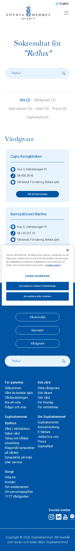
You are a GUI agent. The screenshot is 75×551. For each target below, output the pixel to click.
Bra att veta (13, 402)
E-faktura (44, 432)
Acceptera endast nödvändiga (37, 285)
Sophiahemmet (48, 422)
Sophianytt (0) (37, 117)
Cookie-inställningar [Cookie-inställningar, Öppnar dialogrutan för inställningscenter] (37, 275)
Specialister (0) (20, 108)
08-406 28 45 (22, 175)
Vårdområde (38, 317)
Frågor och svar (15, 407)
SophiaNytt (45, 446)
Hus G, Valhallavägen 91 (29, 226)
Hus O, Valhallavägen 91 (29, 169)
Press (42, 441)
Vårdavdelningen (16, 397)
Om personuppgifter (19, 492)
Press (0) (59, 108)
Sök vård (44, 382)
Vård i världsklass (17, 429)
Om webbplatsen (17, 487)
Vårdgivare (37, 343)
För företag (45, 402)
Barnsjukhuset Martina (28, 214)
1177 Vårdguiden (17, 496)
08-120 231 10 (23, 233)
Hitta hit (10, 477)
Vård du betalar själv (19, 393)
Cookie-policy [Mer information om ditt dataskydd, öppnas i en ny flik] (53, 265)
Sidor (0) (42, 108)
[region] (37, 275)
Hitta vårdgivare (49, 388)
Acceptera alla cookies (37, 296)
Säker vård (12, 433)
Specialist (37, 330)
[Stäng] (67, 250)
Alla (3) (25, 100)
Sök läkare (45, 393)
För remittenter (48, 407)
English (64, 3)
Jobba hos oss (48, 437)
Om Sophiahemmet (52, 417)
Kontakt (10, 482)
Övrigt (9, 472)
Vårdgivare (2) (45, 100)
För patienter (14, 382)
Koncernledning (48, 427)
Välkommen (13, 388)
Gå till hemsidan (38, 194)
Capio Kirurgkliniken (26, 156)
